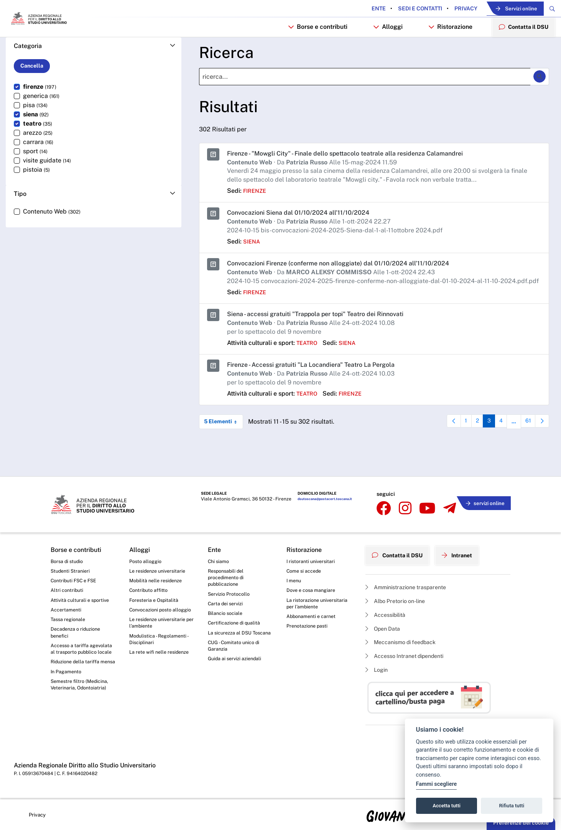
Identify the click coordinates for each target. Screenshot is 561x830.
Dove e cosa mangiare (313, 591)
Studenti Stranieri (72, 570)
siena (252, 266)
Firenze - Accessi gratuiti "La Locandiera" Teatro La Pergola (321, 389)
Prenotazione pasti (309, 630)
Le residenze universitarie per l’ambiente (160, 634)
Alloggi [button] (381, 48)
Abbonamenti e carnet (313, 619)
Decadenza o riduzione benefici (78, 637)
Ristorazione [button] (444, 48)
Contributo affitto (150, 591)
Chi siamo (220, 559)
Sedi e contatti (396, 9)
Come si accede (306, 570)
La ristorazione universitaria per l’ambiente (319, 605)
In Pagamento (68, 695)
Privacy (442, 9)
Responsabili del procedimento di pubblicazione (228, 577)
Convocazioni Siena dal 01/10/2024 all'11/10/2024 (305, 237)
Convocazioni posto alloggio (153, 616)
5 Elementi (223, 446)
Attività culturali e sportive (82, 601)
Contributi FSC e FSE (76, 580)
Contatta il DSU (400, 551)
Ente (356, 9)
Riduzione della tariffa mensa (78, 681)
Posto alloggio (147, 559)
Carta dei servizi (227, 606)
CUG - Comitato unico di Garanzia (236, 659)
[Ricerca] (364, 101)
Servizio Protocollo (231, 595)
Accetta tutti (447, 805)
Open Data (385, 625)
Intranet (465, 551)
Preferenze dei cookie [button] (521, 823)
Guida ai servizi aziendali (237, 674)
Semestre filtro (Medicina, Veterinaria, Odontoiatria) (82, 709)
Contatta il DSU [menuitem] (520, 48)
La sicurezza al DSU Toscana (232, 641)
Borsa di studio (68, 559)
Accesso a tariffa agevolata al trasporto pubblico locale (78, 658)
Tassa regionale (70, 623)
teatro (308, 367)
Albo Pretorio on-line (399, 595)
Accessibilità (388, 610)
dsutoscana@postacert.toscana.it (321, 503)
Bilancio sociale (227, 616)
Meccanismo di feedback (405, 639)
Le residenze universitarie (160, 570)
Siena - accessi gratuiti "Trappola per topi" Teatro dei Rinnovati (327, 339)
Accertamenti (67, 612)
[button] (93, 70)
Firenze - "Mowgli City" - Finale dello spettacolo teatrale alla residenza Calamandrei (360, 178)
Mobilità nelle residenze (158, 580)
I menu (294, 580)
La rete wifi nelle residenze (162, 666)
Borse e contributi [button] (311, 48)
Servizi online (503, 9)
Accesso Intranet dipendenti (410, 654)
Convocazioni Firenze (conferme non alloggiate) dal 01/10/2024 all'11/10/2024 (350, 288)
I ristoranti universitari (312, 559)
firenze (256, 215)
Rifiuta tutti (512, 805)
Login (377, 669)
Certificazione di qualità (237, 627)
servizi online (482, 502)
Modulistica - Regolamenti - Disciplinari (161, 652)
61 (527, 448)
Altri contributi (68, 591)
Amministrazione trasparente (411, 581)
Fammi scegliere (436, 784)
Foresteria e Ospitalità (156, 601)
